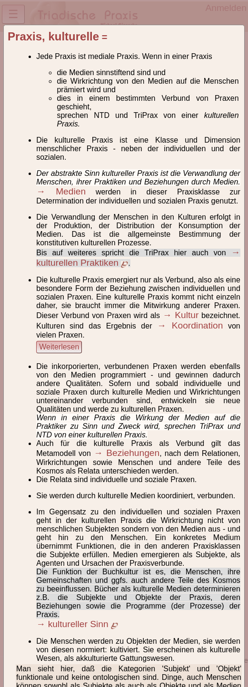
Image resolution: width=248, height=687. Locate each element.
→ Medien (61, 191)
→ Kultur (181, 315)
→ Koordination (190, 325)
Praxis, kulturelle (53, 36)
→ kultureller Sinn (77, 624)
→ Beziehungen (126, 453)
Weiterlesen (59, 347)
